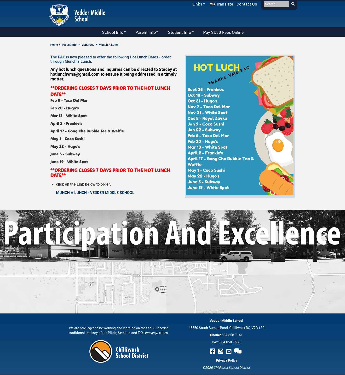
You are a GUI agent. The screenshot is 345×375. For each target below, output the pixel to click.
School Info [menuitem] (111, 32)
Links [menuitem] (198, 4)
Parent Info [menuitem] (144, 32)
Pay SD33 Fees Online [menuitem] (223, 32)
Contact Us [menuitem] (246, 4)
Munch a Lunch (78, 61)
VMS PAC (87, 44)
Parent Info (69, 44)
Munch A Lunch (109, 44)
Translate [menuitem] (224, 4)
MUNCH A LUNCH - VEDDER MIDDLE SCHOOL (95, 192)
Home (54, 44)
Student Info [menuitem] (178, 32)
